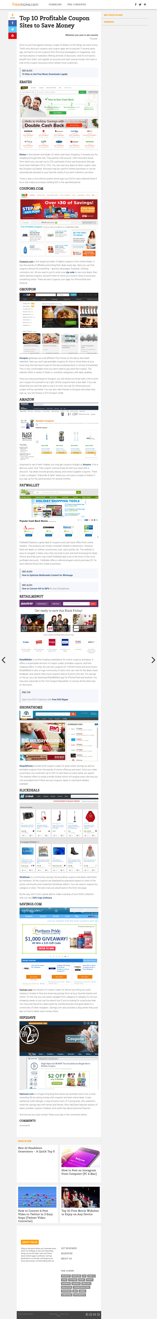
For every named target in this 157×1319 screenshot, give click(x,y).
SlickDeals (25, 877)
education (66, 1287)
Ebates (23, 154)
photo (90, 1280)
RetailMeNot (26, 659)
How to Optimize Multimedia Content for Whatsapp (47, 575)
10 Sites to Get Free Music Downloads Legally (45, 74)
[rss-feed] (98, 1314)
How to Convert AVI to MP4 (35, 588)
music (81, 1280)
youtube (72, 1280)
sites (64, 1280)
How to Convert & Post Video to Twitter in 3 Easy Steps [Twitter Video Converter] (35, 1216)
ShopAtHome (26, 766)
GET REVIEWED (69, 1248)
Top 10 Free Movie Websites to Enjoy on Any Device (80, 1212)
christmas (66, 1295)
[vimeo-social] (94, 1314)
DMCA (59, 1316)
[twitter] (12, 29)
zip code (70, 272)
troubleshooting (81, 1287)
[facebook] (12, 23)
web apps (86, 1284)
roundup (66, 1276)
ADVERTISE (67, 1253)
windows (76, 1276)
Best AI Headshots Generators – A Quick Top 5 (36, 1149)
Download (55, 4)
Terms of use (65, 1314)
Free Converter (76, 4)
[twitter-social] (90, 1314)
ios (84, 1276)
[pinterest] (12, 36)
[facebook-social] (87, 1314)
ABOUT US (66, 1258)
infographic (79, 1295)
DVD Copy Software (42, 897)
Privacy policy (53, 1314)
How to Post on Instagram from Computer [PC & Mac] (79, 1172)
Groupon (24, 358)
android (76, 1284)
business (66, 1284)
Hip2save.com (27, 1094)
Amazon (87, 464)
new (75, 1291)
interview (66, 1291)
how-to (91, 1276)
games (82, 1291)
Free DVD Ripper (60, 699)
